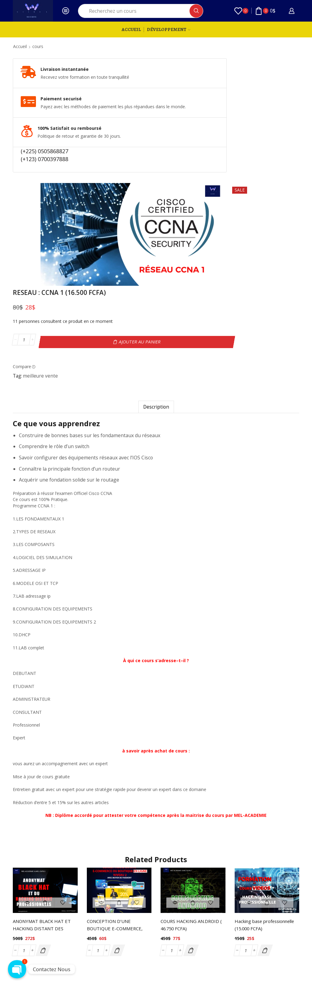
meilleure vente (247, 156)
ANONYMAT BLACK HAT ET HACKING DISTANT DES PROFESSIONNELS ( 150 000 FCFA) (44, 870)
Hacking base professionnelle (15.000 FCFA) (261, 866)
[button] (43, 887)
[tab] (156, 343)
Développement (168, 29)
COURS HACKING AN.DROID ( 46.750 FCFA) (192, 862)
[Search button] (196, 11)
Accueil (131, 29)
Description (156, 343)
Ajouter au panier (276, 124)
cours (37, 46)
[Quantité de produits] (231, 124)
